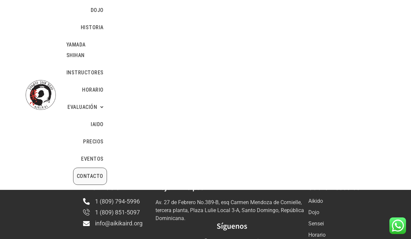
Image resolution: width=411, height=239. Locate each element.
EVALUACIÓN (283, 10)
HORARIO (247, 10)
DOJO (104, 10)
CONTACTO (363, 28)
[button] (282, 10)
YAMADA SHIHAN (166, 10)
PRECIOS (337, 10)
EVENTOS (365, 10)
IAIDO (314, 10)
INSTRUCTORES (211, 10)
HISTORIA (128, 10)
